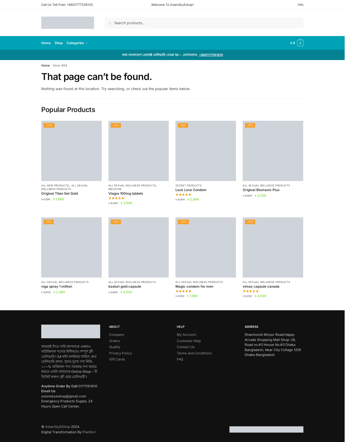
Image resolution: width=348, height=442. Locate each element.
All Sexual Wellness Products (64, 187)
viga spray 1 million (56, 286)
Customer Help (189, 341)
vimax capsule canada (261, 286)
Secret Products (188, 185)
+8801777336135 (80, 4)
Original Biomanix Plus (261, 190)
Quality (114, 347)
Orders (114, 341)
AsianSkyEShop (57, 427)
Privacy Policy (120, 353)
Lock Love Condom (191, 190)
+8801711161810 (211, 55)
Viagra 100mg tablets (125, 193)
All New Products (55, 185)
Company (116, 334)
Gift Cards (117, 359)
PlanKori (89, 432)
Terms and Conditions (194, 353)
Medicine (115, 189)
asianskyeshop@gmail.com (63, 396)
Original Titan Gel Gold (59, 193)
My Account (186, 334)
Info (300, 4)
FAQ (180, 359)
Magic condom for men (194, 286)
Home (45, 65)
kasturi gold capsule (124, 286)
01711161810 (87, 386)
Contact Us (186, 347)
